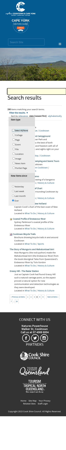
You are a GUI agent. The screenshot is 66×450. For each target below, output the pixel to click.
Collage (18, 135)
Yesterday (19, 186)
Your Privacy (44, 400)
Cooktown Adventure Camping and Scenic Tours (36, 161)
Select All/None (21, 130)
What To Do (30, 213)
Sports (41, 244)
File (17, 149)
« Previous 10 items (18, 297)
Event (18, 144)
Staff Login (43, 403)
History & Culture (46, 183)
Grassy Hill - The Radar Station (24, 271)
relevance (23, 116)
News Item (20, 163)
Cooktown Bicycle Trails (24, 234)
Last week (19, 191)
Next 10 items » (52, 297)
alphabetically (55, 116)
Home (23, 400)
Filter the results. (17, 112)
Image (18, 158)
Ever (17, 200)
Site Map (32, 400)
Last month (20, 196)
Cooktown (44, 130)
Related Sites (29, 403)
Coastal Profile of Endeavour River (29, 219)
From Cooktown (40, 167)
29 (16, 301)
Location (19, 154)
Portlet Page (21, 168)
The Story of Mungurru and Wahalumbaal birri (32, 249)
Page (17, 140)
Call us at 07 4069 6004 (35, 332)
